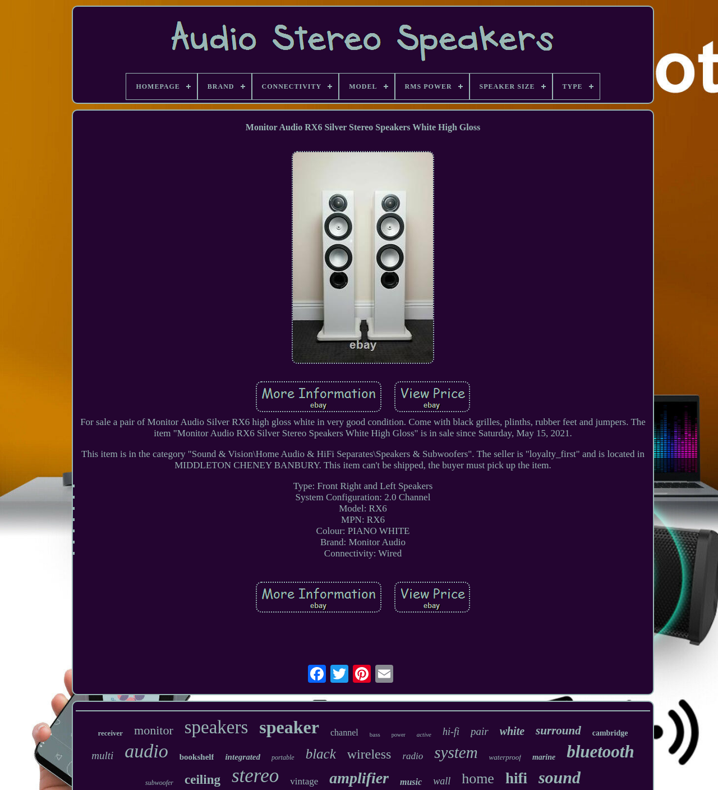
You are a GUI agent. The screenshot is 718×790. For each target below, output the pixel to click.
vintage (304, 781)
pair (480, 731)
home (478, 778)
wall (441, 781)
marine (543, 757)
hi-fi (451, 731)
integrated (242, 756)
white (512, 731)
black (321, 753)
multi (102, 755)
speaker (289, 727)
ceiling (202, 780)
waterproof (505, 757)
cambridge (610, 733)
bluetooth (600, 751)
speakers (216, 727)
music (411, 782)
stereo (255, 776)
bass (375, 734)
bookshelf (197, 756)
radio (412, 756)
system (455, 752)
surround (558, 730)
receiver (110, 733)
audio (146, 751)
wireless (369, 754)
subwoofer (159, 783)
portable (282, 757)
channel (344, 732)
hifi (516, 778)
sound (559, 777)
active (424, 734)
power (399, 735)
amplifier (359, 778)
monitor (153, 730)
